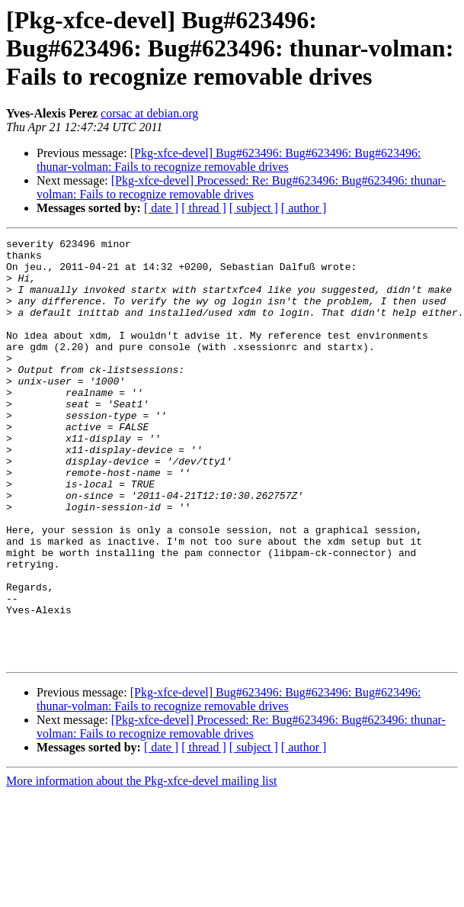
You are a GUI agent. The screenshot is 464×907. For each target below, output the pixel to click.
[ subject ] (253, 207)
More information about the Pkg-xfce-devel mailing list (141, 865)
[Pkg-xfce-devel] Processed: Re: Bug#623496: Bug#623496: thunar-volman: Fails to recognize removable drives (241, 187)
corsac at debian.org (149, 113)
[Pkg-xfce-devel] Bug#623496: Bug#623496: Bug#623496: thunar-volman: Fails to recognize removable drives (229, 159)
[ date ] (161, 207)
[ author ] (304, 207)
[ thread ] (203, 207)
